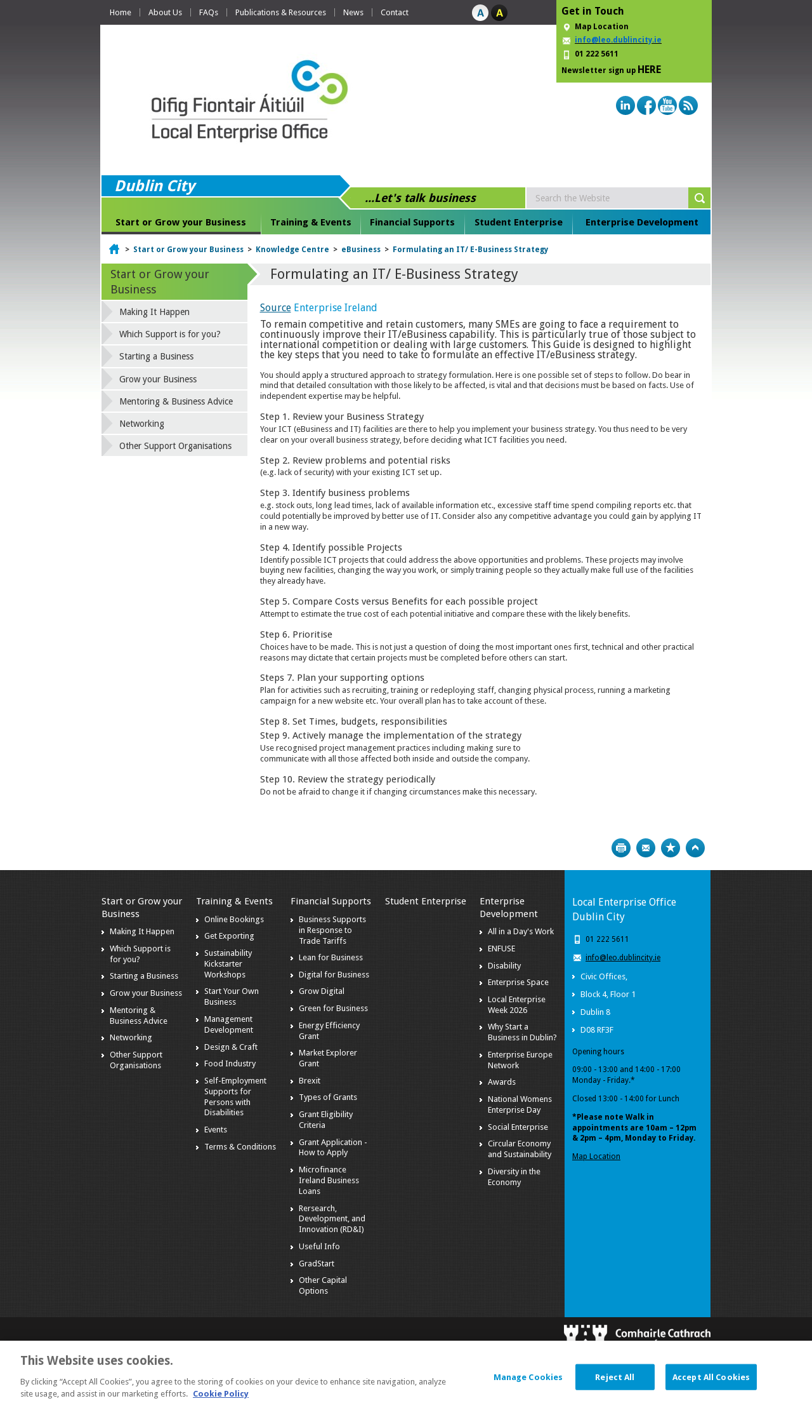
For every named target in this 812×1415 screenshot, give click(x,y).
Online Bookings (234, 919)
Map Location (602, 26)
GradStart (316, 1263)
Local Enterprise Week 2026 (517, 1005)
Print (621, 847)
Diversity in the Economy (514, 1177)
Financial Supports (412, 222)
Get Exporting (229, 936)
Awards (502, 1082)
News (353, 12)
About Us (165, 12)
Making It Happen (154, 312)
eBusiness (361, 249)
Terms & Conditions (240, 1146)
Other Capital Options (323, 1285)
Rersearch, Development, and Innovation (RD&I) (332, 1219)
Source (275, 308)
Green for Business (333, 1008)
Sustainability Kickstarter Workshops (228, 963)
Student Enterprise (519, 222)
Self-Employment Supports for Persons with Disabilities (235, 1097)
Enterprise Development (642, 222)
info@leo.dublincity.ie (623, 957)
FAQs (208, 12)
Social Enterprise (518, 1127)
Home (120, 12)
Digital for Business (334, 974)
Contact (395, 12)
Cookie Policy (221, 1402)
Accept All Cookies (711, 1385)
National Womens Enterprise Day (520, 1104)
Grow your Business (158, 379)
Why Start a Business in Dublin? (522, 1032)
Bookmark (670, 847)
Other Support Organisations (175, 446)
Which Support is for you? (170, 334)
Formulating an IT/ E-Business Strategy (470, 249)
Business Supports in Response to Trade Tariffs (332, 930)
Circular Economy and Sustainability (519, 1149)
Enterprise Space (518, 982)
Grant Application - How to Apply (333, 1147)
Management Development (228, 1024)
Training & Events (310, 222)
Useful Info (319, 1246)
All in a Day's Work (521, 931)
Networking (141, 424)
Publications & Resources (280, 12)
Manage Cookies (528, 1385)
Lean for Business (331, 957)
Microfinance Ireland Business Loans (329, 1180)
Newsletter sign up (611, 70)
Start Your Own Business (231, 996)
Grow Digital (321, 991)
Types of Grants (328, 1097)
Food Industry (230, 1063)
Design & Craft (231, 1047)
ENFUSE (501, 948)
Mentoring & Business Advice (176, 401)
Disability (504, 965)
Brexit (309, 1080)
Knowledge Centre (292, 249)
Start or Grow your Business (180, 222)
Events (215, 1129)
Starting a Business (156, 356)
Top (695, 847)
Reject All (614, 1385)
